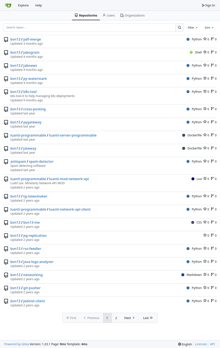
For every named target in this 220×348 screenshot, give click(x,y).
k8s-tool (30, 92)
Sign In (208, 5)
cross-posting (34, 109)
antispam (18, 161)
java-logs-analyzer (38, 262)
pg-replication (35, 235)
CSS (196, 222)
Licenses (201, 344)
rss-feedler (32, 248)
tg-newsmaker (35, 196)
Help (38, 5)
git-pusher (32, 288)
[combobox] (193, 27)
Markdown (191, 275)
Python (194, 39)
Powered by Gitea (16, 344)
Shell (196, 52)
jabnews (30, 65)
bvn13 (15, 39)
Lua (196, 179)
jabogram (31, 52)
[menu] (185, 344)
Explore (23, 5)
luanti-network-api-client (69, 209)
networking (33, 275)
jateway (29, 148)
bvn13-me (31, 222)
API (212, 344)
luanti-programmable (28, 135)
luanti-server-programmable (72, 135)
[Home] (8, 5)
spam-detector (41, 161)
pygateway (32, 122)
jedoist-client (34, 301)
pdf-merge (32, 39)
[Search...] (179, 27)
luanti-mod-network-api (69, 179)
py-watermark (35, 78)
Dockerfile (192, 135)
